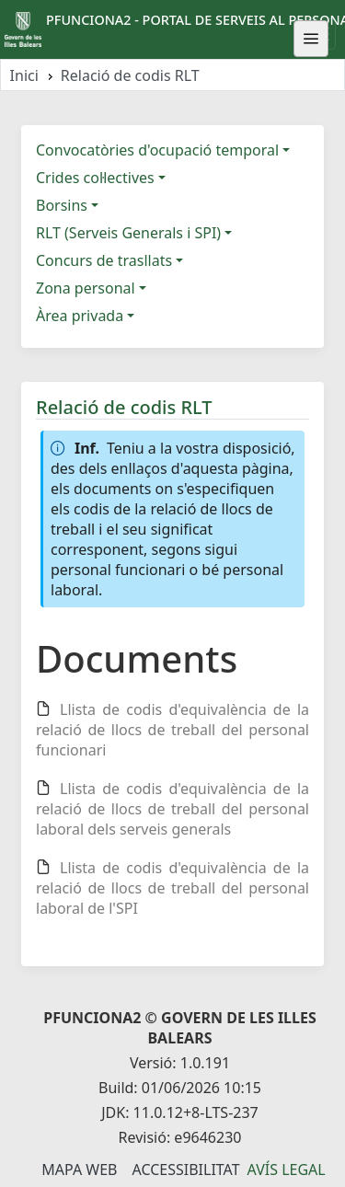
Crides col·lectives (95, 177)
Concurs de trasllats (104, 260)
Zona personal (85, 288)
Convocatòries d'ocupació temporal (157, 150)
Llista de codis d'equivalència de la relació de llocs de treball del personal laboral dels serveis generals (172, 808)
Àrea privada (79, 315)
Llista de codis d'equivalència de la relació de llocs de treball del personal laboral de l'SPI (172, 888)
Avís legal (286, 1169)
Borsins (61, 205)
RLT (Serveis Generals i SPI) (128, 233)
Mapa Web (79, 1169)
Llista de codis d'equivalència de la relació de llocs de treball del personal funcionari (172, 729)
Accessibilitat (185, 1169)
